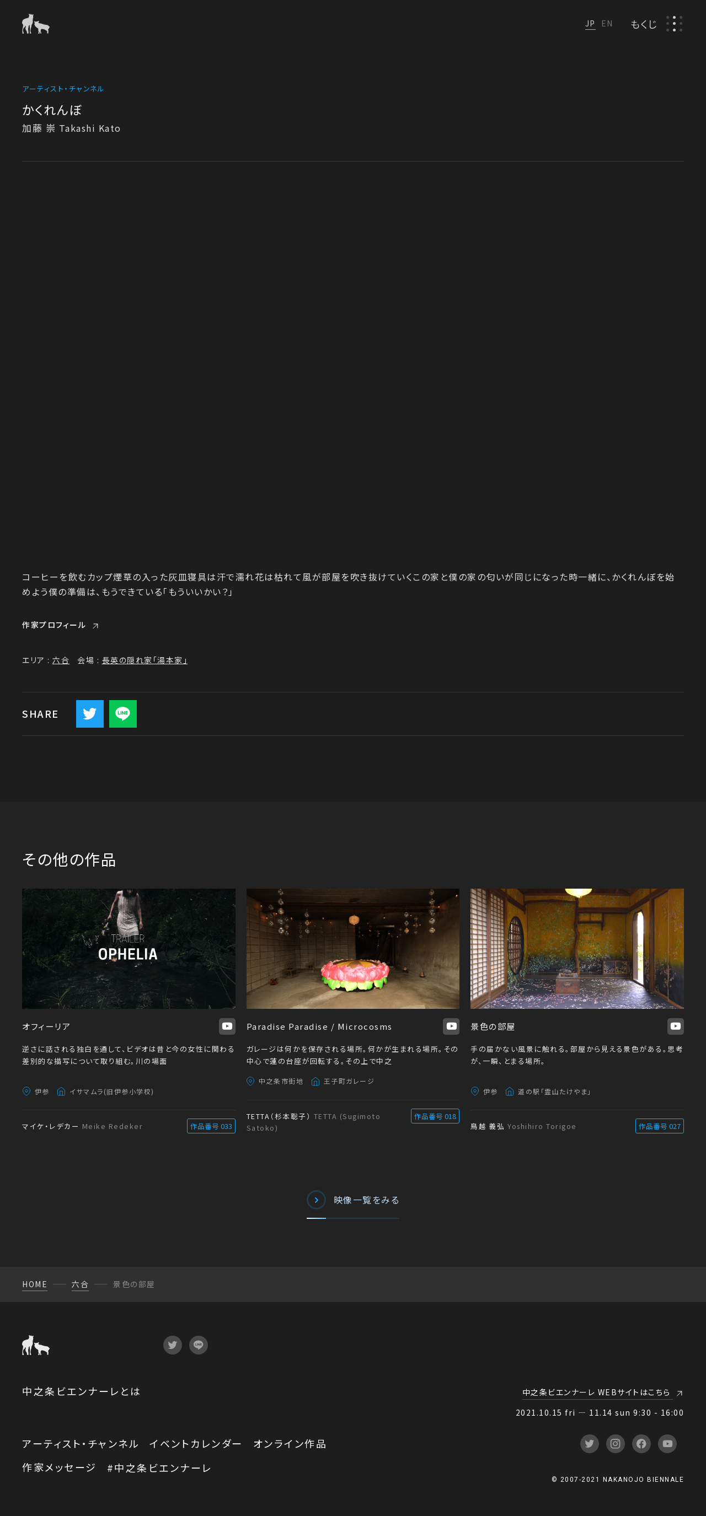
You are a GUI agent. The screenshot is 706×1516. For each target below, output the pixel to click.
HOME (34, 1283)
